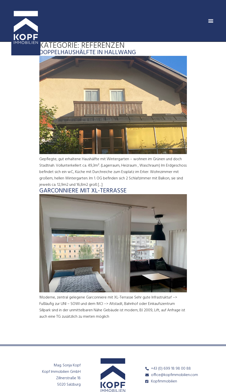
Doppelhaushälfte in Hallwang (87, 53)
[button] (211, 21)
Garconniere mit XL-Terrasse (83, 191)
